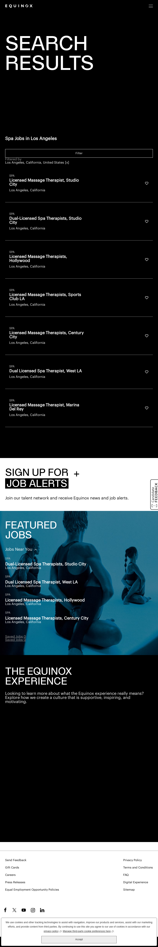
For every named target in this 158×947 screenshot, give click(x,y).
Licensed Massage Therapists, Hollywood (45, 600)
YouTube (24, 910)
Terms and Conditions (138, 867)
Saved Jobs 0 (15, 636)
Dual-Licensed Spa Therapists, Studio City (45, 564)
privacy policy (53, 931)
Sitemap (129, 889)
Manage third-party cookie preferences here (88, 931)
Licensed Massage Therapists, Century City (46, 618)
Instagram (33, 910)
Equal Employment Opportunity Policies (32, 889)
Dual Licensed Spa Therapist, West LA (41, 582)
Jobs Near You (19, 549)
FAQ (126, 875)
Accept (79, 939)
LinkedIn (42, 910)
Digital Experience (135, 882)
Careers (10, 875)
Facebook (4, 910)
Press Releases (15, 882)
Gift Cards (12, 867)
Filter (79, 153)
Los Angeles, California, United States (34, 162)
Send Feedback (15, 860)
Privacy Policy (132, 860)
